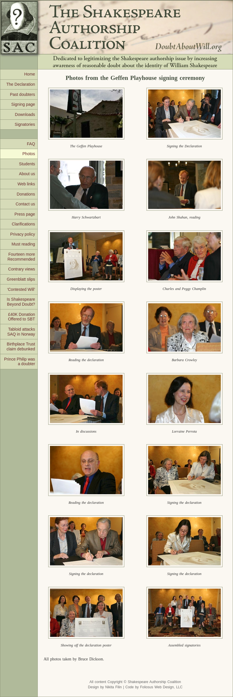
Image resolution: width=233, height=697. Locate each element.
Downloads (25, 114)
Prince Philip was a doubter (19, 361)
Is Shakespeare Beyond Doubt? (21, 302)
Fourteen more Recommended (21, 256)
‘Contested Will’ (21, 289)
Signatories (25, 124)
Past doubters (22, 94)
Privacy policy (22, 234)
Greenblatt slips (21, 279)
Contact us (25, 204)
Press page (25, 214)
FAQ (31, 143)
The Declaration (20, 84)
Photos (28, 153)
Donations (26, 194)
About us (27, 173)
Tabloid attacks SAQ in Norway (21, 331)
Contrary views (21, 269)
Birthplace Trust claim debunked (21, 346)
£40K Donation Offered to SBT (21, 317)
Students (27, 164)
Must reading (23, 244)
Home (29, 74)
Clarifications (23, 224)
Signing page (23, 104)
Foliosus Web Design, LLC (161, 687)
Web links (26, 184)
